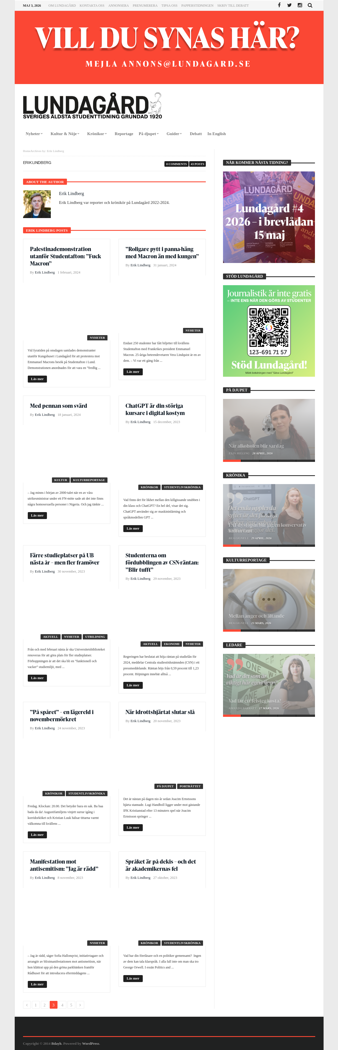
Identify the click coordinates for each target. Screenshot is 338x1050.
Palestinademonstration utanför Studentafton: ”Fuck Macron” (65, 256)
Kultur (60, 480)
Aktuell (50, 636)
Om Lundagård (62, 5)
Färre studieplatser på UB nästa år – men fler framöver (64, 558)
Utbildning (95, 636)
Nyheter (97, 337)
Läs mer (37, 379)
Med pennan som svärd (58, 405)
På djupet (165, 786)
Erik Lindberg (71, 193)
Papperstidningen (197, 5)
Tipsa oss (169, 5)
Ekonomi (172, 644)
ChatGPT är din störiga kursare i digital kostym (155, 409)
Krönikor (149, 487)
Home (27, 151)
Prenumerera (145, 5)
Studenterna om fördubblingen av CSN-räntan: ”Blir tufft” (162, 562)
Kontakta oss (92, 5)
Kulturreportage (89, 480)
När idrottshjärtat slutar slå (160, 712)
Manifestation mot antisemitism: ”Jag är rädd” (64, 864)
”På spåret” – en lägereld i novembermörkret (62, 715)
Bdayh (56, 1043)
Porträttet (190, 786)
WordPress (90, 1043)
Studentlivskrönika (182, 487)
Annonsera (118, 5)
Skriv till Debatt (233, 5)
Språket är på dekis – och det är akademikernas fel (161, 864)
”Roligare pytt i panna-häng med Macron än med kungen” (162, 252)
